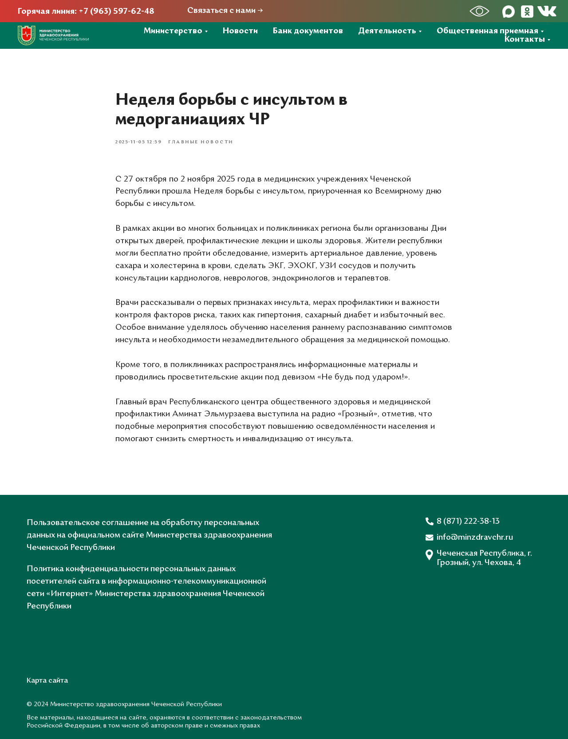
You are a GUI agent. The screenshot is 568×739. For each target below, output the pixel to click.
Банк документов (308, 31)
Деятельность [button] (387, 31)
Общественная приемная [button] (487, 31)
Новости (240, 31)
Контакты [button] (525, 40)
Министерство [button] (173, 31)
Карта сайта (47, 680)
